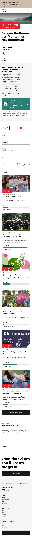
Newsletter (4, 503)
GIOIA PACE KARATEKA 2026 (12, 196)
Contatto (4, 516)
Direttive (4, 523)
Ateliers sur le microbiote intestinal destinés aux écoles (13, 312)
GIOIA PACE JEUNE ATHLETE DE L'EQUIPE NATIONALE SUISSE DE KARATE (15, 392)
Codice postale (6, 165)
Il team (3, 497)
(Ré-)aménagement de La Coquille (13, 275)
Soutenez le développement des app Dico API (15, 352)
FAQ (3, 512)
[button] (28, 11)
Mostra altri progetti (16, 412)
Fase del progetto (6, 140)
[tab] (6, 128)
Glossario (4, 514)
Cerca (3, 135)
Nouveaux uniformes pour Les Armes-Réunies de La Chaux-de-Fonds (14, 235)
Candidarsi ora (16, 473)
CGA (3, 525)
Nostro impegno (5, 499)
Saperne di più (16, 435)
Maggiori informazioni (8, 6)
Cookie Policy (5, 527)
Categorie (4, 148)
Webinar (4, 510)
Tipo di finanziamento (7, 155)
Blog (3, 501)
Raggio (18, 163)
